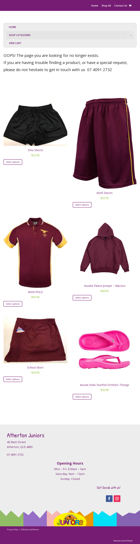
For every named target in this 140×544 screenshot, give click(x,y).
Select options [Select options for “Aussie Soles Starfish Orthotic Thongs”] (82, 396)
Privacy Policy (13, 529)
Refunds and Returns (30, 529)
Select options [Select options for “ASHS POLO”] (13, 303)
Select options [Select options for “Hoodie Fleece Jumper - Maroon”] (82, 297)
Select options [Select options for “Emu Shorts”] (13, 162)
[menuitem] (70, 27)
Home (94, 6)
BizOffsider (128, 540)
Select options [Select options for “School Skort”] (13, 379)
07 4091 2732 (99, 69)
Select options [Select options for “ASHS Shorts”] (82, 204)
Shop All (106, 6)
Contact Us (120, 6)
